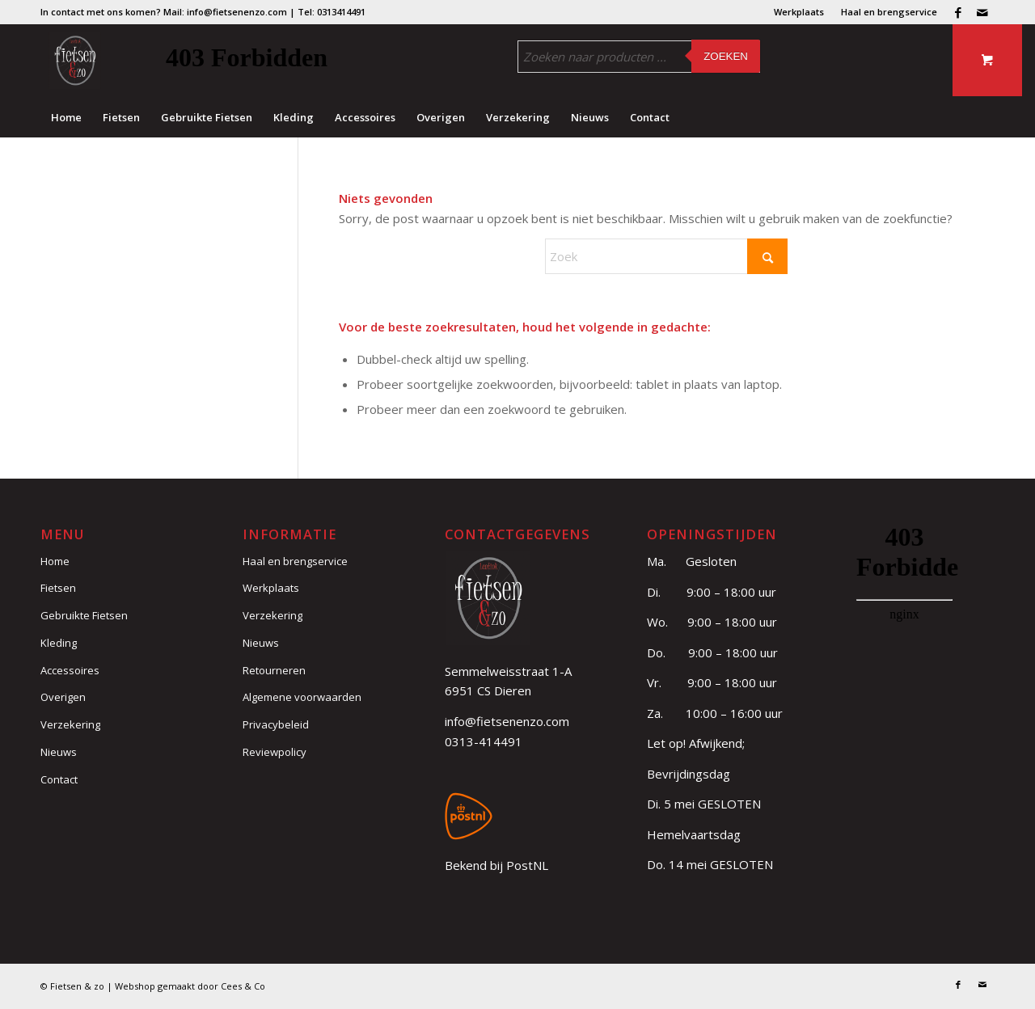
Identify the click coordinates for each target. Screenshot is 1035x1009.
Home (55, 561)
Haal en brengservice (889, 12)
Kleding (58, 642)
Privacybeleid (276, 724)
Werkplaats (799, 12)
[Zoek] (666, 256)
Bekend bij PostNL (496, 865)
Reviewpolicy (274, 752)
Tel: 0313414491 (331, 12)
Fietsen (58, 587)
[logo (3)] (74, 60)
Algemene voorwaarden (302, 697)
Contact (59, 779)
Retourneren (274, 670)
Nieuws (58, 752)
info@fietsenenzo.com (507, 721)
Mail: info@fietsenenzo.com (225, 12)
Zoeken (725, 56)
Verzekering (70, 724)
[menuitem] (799, 12)
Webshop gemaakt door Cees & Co (190, 986)
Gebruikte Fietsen (84, 615)
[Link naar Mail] (982, 12)
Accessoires (69, 670)
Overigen (63, 697)
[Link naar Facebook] (958, 12)
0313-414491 (483, 741)
